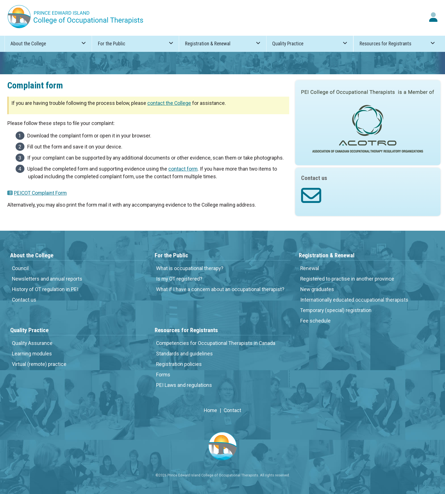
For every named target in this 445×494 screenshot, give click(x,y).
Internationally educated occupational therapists (354, 300)
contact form (183, 169)
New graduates (317, 289)
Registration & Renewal (222, 43)
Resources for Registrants (397, 43)
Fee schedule (315, 321)
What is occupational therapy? (189, 268)
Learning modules (32, 354)
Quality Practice (309, 43)
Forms (163, 375)
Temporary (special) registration (335, 310)
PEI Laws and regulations (184, 385)
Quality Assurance (32, 343)
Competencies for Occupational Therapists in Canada (215, 343)
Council (20, 268)
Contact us (24, 300)
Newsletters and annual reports (47, 279)
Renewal (309, 268)
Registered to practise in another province (347, 279)
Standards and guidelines (184, 354)
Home (210, 410)
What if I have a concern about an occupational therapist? (220, 289)
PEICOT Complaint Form (40, 193)
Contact (232, 410)
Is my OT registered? (179, 279)
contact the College (169, 103)
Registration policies (179, 364)
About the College (48, 43)
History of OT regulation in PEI (45, 289)
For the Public (135, 43)
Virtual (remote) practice (39, 364)
